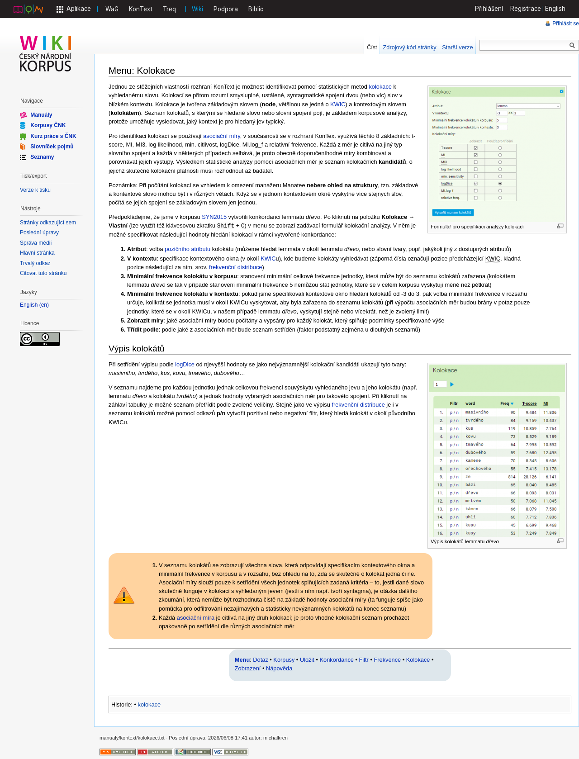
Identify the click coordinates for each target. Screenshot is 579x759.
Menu (242, 659)
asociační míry (221, 136)
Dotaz (260, 659)
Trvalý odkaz (35, 263)
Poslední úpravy (39, 232)
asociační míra (195, 617)
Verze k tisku (35, 190)
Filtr (364, 659)
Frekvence (387, 659)
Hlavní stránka (37, 253)
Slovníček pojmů (51, 146)
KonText (140, 9)
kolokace (380, 86)
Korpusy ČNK (48, 125)
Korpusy (283, 659)
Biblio (256, 9)
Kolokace (418, 659)
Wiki (197, 9)
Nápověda (279, 667)
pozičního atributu (187, 248)
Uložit (307, 659)
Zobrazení (248, 667)
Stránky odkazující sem (48, 222)
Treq (169, 9)
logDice (185, 364)
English (555, 8)
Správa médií (36, 243)
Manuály (41, 115)
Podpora (226, 9)
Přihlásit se (565, 23)
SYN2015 (214, 216)
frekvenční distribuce (235, 266)
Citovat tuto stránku (43, 273)
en (44, 305)
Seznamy (42, 157)
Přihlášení (489, 8)
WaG (112, 9)
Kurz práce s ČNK (53, 136)
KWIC (337, 104)
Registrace (525, 8)
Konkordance (337, 659)
